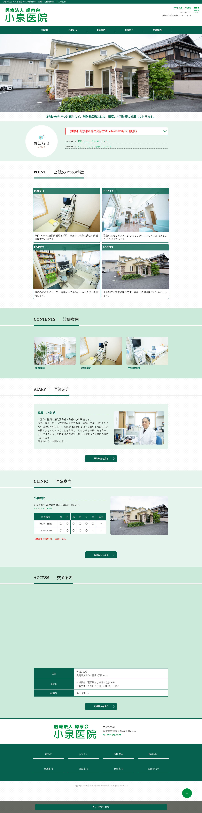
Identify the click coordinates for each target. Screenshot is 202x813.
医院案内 (101, 30)
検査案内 (118, 778)
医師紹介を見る (101, 461)
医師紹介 (129, 30)
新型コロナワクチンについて (92, 141)
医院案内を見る (101, 560)
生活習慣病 (153, 778)
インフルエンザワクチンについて (95, 146)
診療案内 (83, 778)
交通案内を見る (101, 715)
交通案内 (157, 30)
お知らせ (72, 30)
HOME (45, 30)
